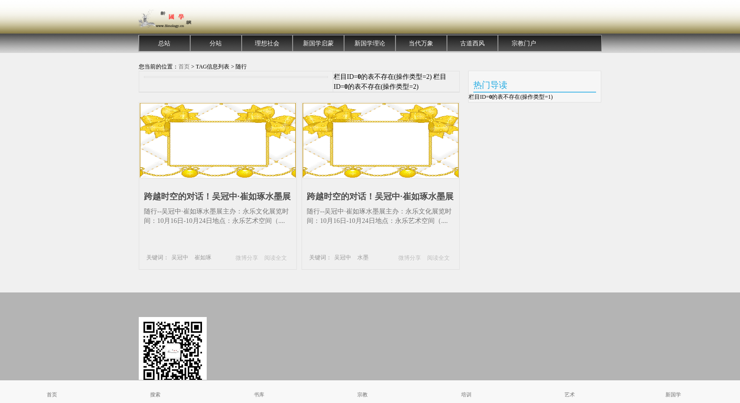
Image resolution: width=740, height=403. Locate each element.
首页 (184, 66)
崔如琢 (202, 257)
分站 (216, 43)
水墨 (363, 257)
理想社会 (267, 43)
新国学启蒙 (318, 43)
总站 (164, 43)
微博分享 (246, 258)
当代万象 (421, 43)
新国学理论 (369, 43)
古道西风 (472, 43)
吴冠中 (179, 257)
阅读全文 (275, 258)
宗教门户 (524, 43)
